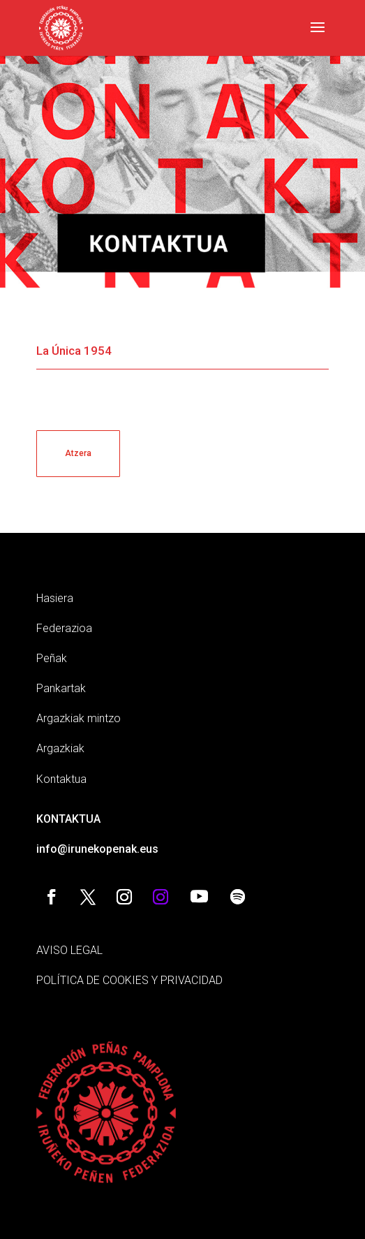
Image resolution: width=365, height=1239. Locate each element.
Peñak (51, 658)
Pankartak (61, 688)
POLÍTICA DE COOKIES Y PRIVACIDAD (129, 980)
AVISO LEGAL (69, 950)
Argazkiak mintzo (78, 718)
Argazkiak (60, 748)
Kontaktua (61, 779)
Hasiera (54, 598)
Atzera (78, 453)
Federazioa (64, 628)
